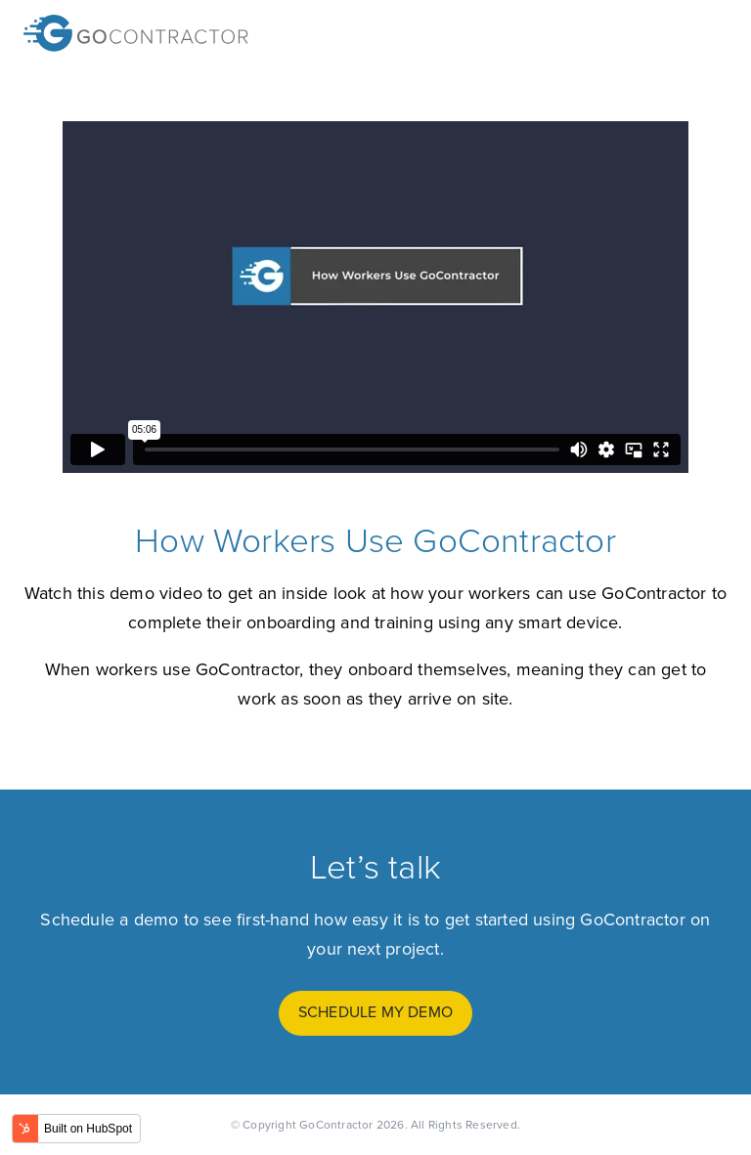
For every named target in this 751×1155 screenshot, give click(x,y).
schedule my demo (375, 1012)
